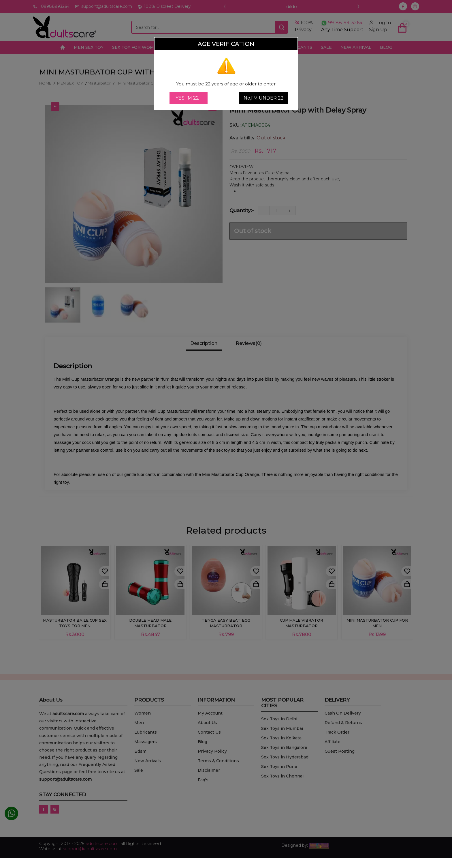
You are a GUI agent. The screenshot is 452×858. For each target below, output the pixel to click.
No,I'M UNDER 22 (264, 98)
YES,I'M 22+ (188, 98)
